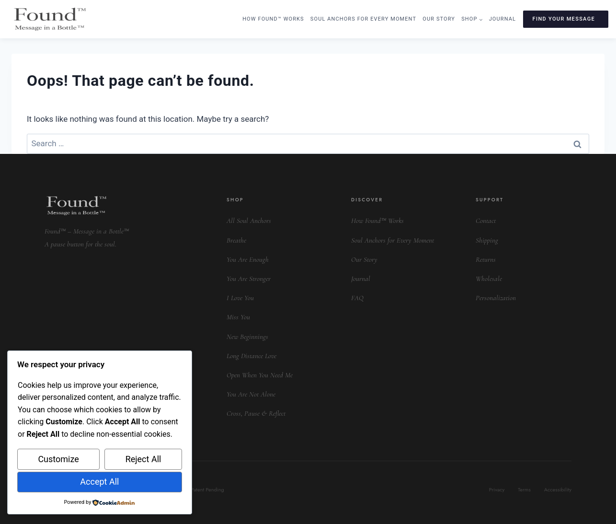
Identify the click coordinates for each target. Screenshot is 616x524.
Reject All (143, 459)
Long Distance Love (251, 355)
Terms (524, 489)
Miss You (238, 317)
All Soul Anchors (249, 220)
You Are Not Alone (251, 394)
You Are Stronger (249, 278)
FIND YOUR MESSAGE (564, 19)
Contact (486, 220)
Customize (58, 459)
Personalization (496, 297)
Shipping (487, 240)
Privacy (497, 489)
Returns (486, 259)
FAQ (357, 297)
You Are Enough (248, 259)
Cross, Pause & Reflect (256, 413)
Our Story (438, 19)
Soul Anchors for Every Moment (363, 19)
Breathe (236, 240)
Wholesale (489, 278)
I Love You (240, 297)
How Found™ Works (273, 19)
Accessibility (557, 489)
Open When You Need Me (260, 375)
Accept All (99, 482)
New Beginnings (247, 336)
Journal (502, 19)
